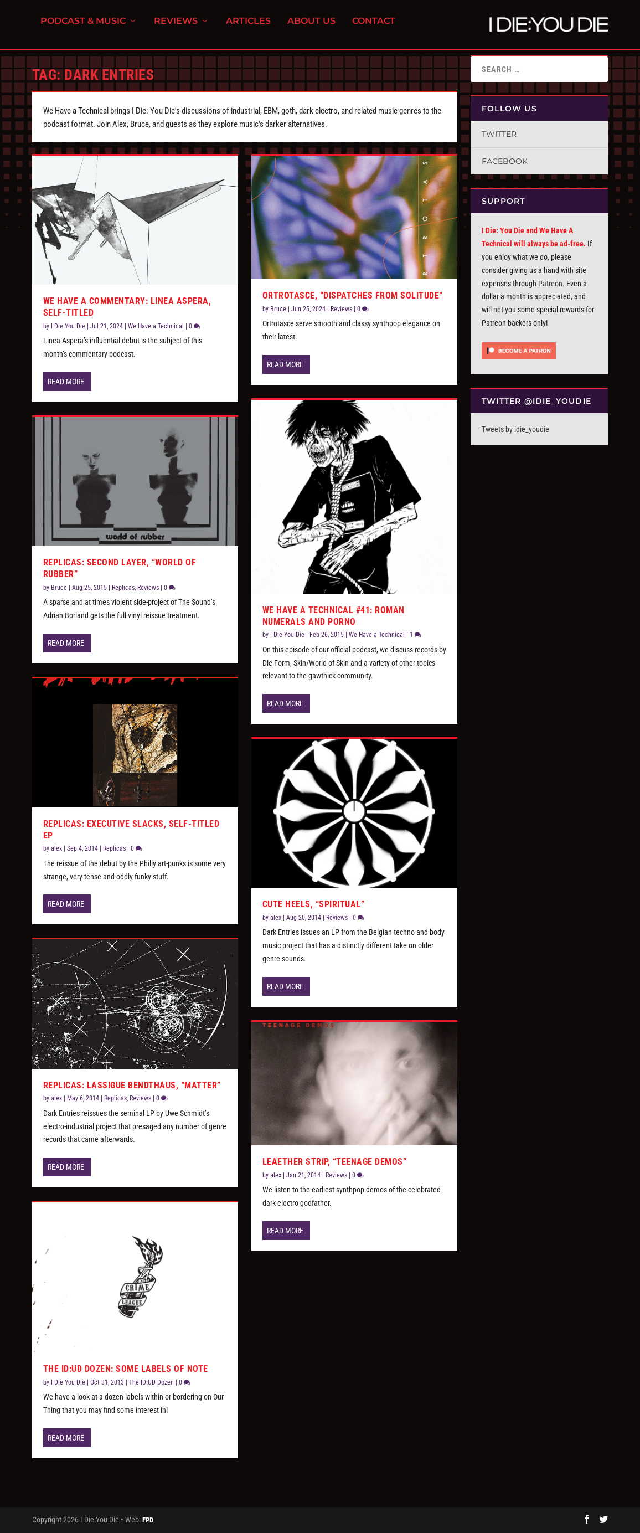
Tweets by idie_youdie (515, 429)
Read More (66, 381)
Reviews (176, 28)
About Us (311, 28)
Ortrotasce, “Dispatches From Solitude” (352, 295)
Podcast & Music (83, 28)
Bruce (59, 587)
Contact (373, 28)
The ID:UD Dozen (151, 1382)
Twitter (499, 134)
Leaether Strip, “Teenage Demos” (334, 1161)
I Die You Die (68, 326)
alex (56, 848)
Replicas (123, 587)
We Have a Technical (156, 326)
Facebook (505, 161)
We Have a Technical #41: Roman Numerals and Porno (333, 616)
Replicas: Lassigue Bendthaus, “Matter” (132, 1085)
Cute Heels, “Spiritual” (313, 904)
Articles (248, 28)
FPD (147, 1520)
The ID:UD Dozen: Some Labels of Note (125, 1369)
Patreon (550, 283)
